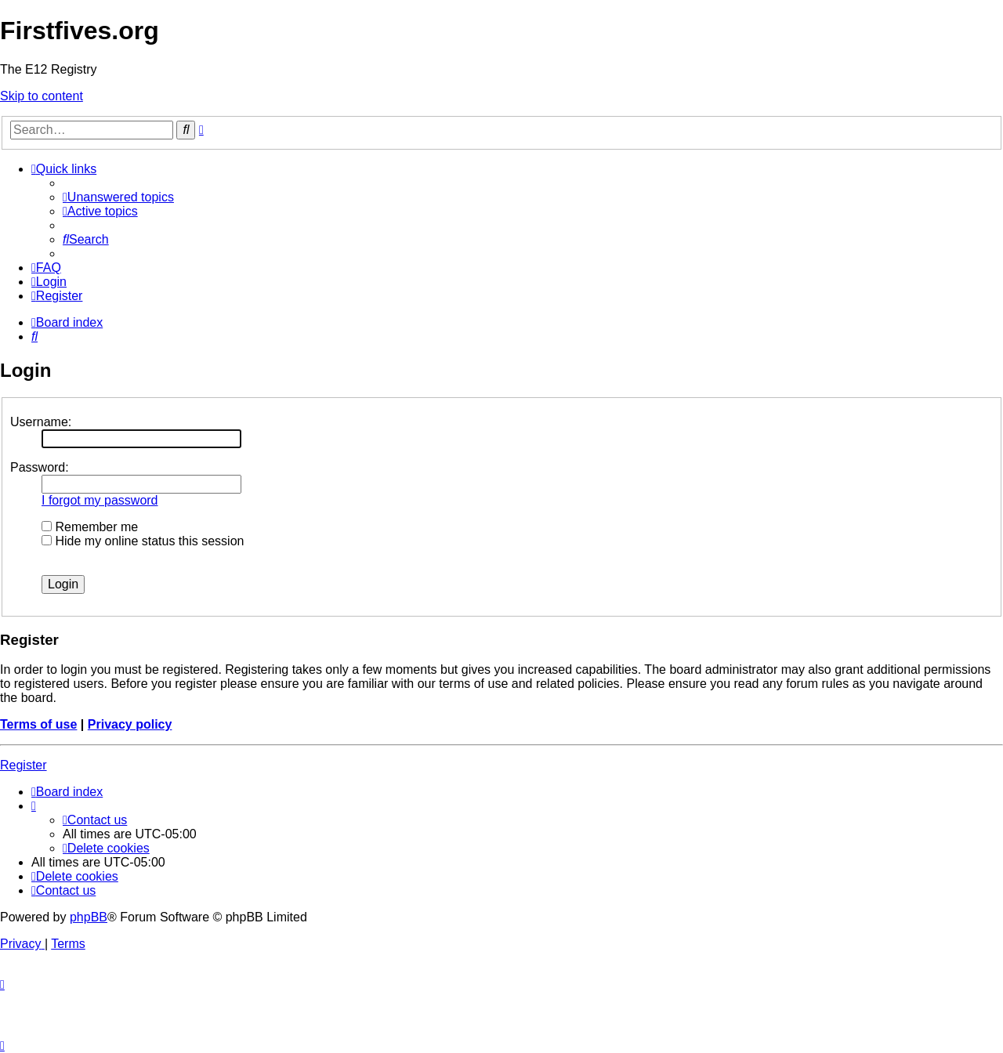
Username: (40, 422)
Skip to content (41, 96)
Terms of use (38, 724)
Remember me (90, 527)
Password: (39, 467)
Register (23, 765)
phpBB (88, 917)
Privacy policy (130, 724)
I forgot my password (100, 500)
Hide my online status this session (143, 541)
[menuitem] (118, 197)
